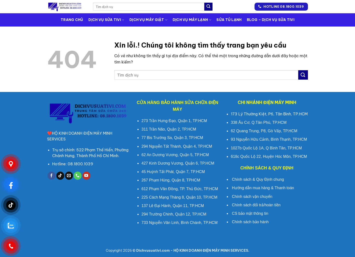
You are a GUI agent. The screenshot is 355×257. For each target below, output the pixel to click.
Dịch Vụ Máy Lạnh (192, 20)
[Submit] (208, 7)
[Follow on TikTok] (60, 176)
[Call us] (78, 176)
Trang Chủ (72, 20)
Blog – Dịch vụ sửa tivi (270, 20)
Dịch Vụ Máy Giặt (148, 20)
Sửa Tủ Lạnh (228, 20)
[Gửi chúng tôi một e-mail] (69, 176)
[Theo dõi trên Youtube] (86, 176)
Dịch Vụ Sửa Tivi (106, 20)
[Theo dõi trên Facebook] (52, 176)
